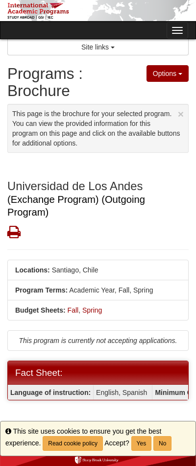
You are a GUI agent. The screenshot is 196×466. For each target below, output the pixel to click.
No (162, 443)
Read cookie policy (73, 443)
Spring (92, 310)
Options (167, 73)
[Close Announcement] (181, 114)
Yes (142, 443)
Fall (73, 310)
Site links (98, 47)
